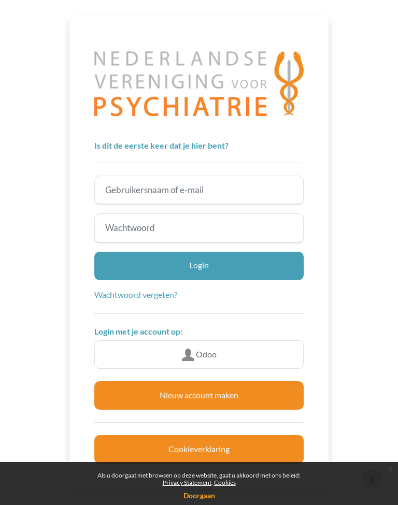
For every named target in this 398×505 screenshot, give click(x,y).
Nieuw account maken (199, 395)
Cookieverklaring (199, 449)
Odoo (199, 355)
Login (199, 265)
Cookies (225, 482)
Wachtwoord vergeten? (135, 294)
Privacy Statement (187, 482)
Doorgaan (199, 495)
